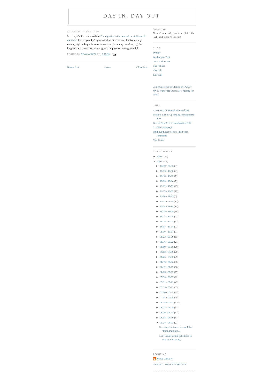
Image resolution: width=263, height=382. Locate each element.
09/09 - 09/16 (167, 246)
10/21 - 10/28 (167, 216)
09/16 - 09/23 (167, 241)
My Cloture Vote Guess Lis (167, 90)
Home (108, 67)
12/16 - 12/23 (167, 176)
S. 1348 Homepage (162, 127)
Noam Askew (165, 359)
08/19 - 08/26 (167, 261)
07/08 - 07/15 (167, 292)
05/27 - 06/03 (167, 322)
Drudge (157, 52)
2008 (159, 156)
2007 (159, 161)
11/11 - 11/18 (167, 201)
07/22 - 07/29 (167, 282)
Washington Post (161, 57)
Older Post (141, 67)
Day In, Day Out (131, 16)
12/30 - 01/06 (167, 165)
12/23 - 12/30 (167, 171)
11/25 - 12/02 (167, 191)
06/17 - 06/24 (167, 307)
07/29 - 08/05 (167, 277)
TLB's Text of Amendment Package (171, 110)
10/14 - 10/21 (167, 221)
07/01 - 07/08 (167, 297)
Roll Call (157, 74)
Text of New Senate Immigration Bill (172, 123)
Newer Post (73, 67)
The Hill (157, 70)
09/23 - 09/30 (167, 236)
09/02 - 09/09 (167, 251)
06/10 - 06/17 (167, 312)
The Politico (159, 65)
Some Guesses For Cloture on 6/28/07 (172, 86)
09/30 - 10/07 (167, 231)
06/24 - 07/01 (167, 302)
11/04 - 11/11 (167, 206)
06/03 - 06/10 (167, 317)
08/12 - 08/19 (167, 267)
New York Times (161, 61)
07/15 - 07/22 (167, 287)
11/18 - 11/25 (167, 196)
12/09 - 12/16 (167, 181)
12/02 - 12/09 (167, 186)
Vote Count (158, 139)
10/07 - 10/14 (167, 226)
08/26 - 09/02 (167, 256)
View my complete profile (170, 365)
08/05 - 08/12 (167, 272)
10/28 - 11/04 (167, 211)
